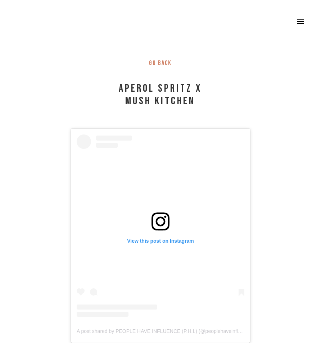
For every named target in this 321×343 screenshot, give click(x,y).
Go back (160, 63)
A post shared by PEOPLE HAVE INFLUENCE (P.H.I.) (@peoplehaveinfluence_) (166, 331)
